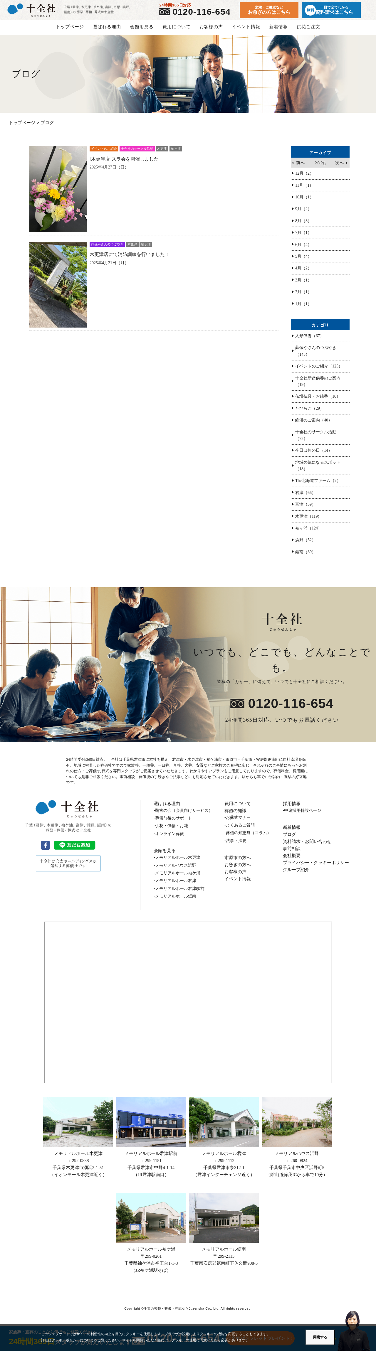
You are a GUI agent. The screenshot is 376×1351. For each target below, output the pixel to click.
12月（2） (304, 178)
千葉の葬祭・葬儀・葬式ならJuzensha (174, 1313)
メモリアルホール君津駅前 (151, 1142)
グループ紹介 (296, 873)
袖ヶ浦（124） (308, 532)
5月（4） (303, 261)
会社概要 (292, 859)
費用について (176, 31)
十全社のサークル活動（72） (315, 439)
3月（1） (303, 284)
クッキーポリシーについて (73, 1340)
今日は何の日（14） (313, 455)
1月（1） (303, 308)
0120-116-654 (203, 14)
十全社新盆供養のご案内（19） (317, 385)
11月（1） (304, 190)
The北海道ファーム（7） (318, 485)
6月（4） (303, 249)
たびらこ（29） (309, 413)
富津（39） (305, 509)
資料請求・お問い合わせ (307, 845)
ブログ (289, 838)
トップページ (70, 31)
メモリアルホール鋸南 (224, 1234)
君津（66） (305, 497)
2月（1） (303, 296)
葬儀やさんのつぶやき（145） (315, 355)
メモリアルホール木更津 (78, 1142)
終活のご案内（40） (313, 424)
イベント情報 (246, 31)
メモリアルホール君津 (224, 1142)
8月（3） (303, 225)
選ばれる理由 (107, 31)
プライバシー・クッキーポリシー (316, 866)
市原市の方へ (237, 861)
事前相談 (292, 852)
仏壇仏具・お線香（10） (317, 401)
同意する (320, 1337)
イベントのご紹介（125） (319, 370)
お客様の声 (211, 31)
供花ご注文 (308, 31)
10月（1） (304, 201)
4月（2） (303, 272)
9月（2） (303, 213)
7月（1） (303, 237)
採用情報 (292, 807)
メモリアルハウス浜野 (297, 1142)
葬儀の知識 (235, 814)
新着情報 (278, 31)
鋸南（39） (305, 556)
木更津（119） (308, 521)
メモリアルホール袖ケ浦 (151, 1237)
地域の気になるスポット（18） (317, 470)
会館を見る (142, 31)
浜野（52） (305, 544)
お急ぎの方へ (237, 868)
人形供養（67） (309, 340)
